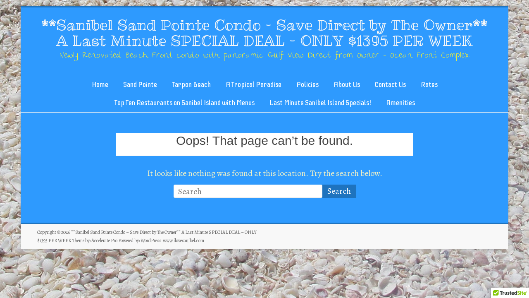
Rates (429, 84)
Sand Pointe (140, 84)
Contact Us (390, 84)
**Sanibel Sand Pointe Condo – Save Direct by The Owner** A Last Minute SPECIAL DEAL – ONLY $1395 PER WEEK (264, 32)
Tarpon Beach (191, 84)
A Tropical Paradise (253, 84)
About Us (347, 84)
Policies (307, 84)
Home (100, 84)
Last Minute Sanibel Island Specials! (320, 103)
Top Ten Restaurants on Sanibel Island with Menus (184, 103)
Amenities (400, 103)
